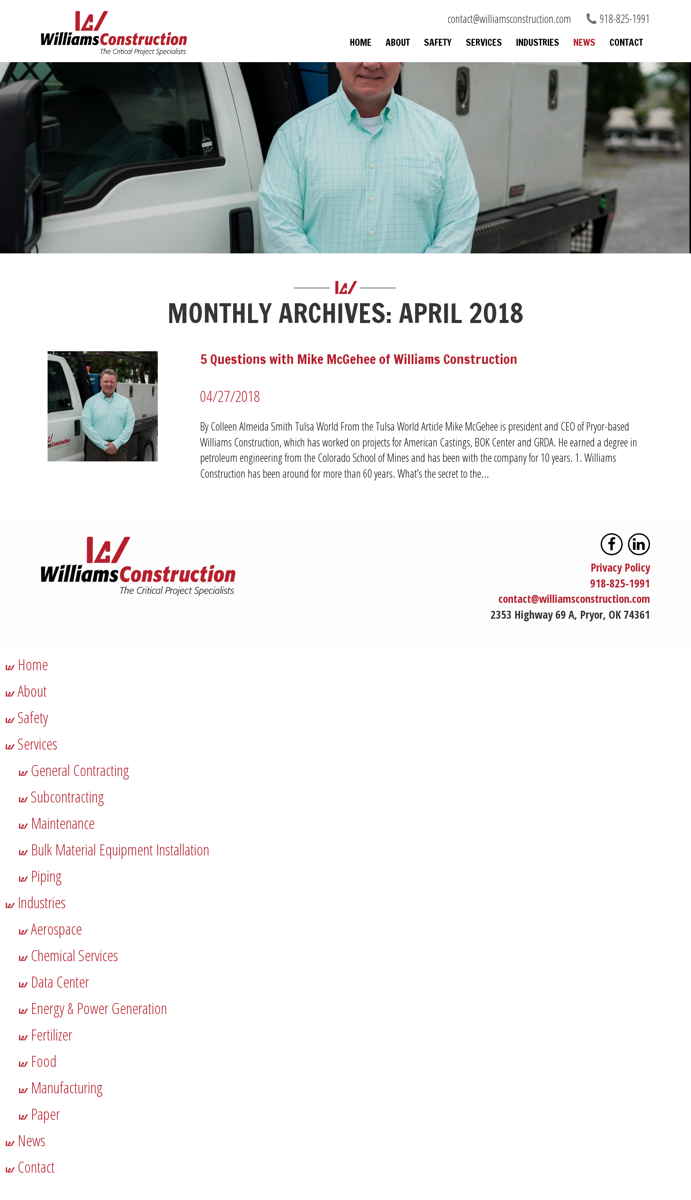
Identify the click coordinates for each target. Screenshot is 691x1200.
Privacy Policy (620, 567)
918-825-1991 (625, 18)
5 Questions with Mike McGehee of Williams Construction (358, 358)
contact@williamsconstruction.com (509, 18)
